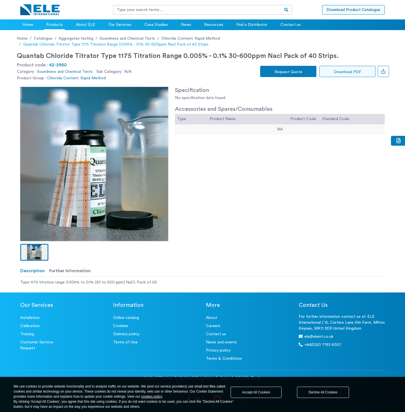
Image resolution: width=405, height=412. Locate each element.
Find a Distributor (251, 25)
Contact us (290, 25)
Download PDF (347, 72)
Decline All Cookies (323, 392)
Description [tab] (32, 271)
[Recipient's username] (197, 10)
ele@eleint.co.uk (316, 336)
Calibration (30, 326)
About (211, 318)
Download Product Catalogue (353, 10)
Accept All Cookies (256, 392)
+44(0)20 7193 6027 (320, 345)
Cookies (120, 326)
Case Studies (156, 25)
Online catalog (126, 318)
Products (54, 25)
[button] (34, 252)
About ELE (85, 25)
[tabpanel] (202, 282)
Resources (213, 25)
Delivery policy (126, 334)
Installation (30, 318)
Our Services (119, 25)
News (186, 25)
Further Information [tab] (70, 271)
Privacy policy (218, 350)
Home (27, 25)
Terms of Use (125, 342)
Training (27, 334)
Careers (213, 326)
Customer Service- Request (37, 345)
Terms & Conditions (224, 359)
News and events (221, 342)
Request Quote (288, 72)
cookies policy (151, 397)
